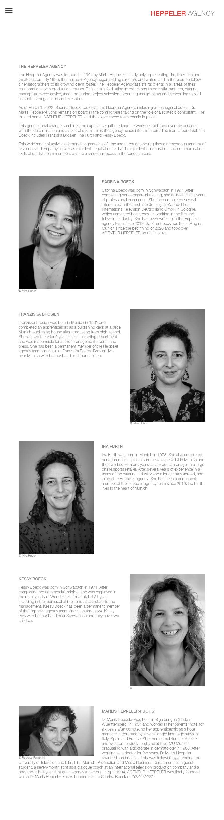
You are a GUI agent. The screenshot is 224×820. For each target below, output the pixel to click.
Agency (182, 13)
